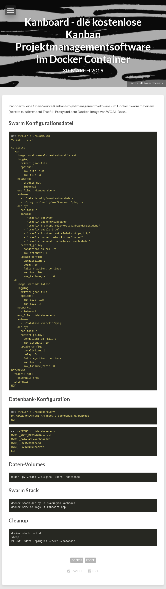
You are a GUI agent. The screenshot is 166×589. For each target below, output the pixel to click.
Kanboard (16, 106)
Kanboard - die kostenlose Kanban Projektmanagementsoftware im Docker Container (83, 40)
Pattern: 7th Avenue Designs (146, 83)
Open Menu (10, 10)
